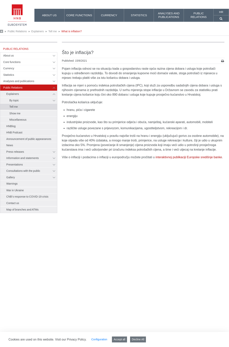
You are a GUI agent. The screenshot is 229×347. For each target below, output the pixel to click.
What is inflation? (71, 31)
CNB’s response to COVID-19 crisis (27, 196)
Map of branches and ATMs (22, 209)
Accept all (119, 339)
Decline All (138, 339)
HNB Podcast (14, 132)
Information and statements (22, 158)
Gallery (10, 177)
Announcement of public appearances (28, 138)
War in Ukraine (15, 190)
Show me (14, 113)
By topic (14, 100)
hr (221, 12)
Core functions (12, 62)
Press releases (15, 151)
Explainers (37, 31)
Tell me (52, 31)
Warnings (12, 183)
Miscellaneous (18, 119)
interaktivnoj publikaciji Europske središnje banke (188, 157)
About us (8, 55)
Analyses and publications (18, 81)
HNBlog (11, 126)
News (9, 145)
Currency (8, 68)
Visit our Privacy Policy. (71, 339)
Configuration (99, 339)
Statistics (8, 74)
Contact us (12, 203)
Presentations (14, 164)
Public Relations (17, 31)
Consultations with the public (23, 170)
